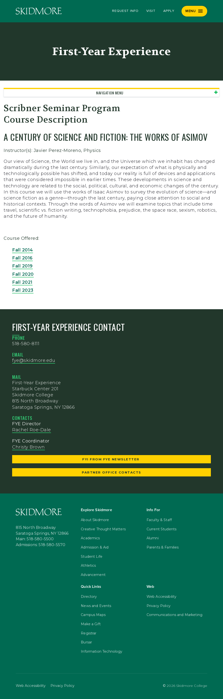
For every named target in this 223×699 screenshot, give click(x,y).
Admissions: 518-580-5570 (41, 545)
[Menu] (194, 11)
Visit (151, 11)
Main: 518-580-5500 (35, 539)
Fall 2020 (23, 274)
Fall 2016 (22, 258)
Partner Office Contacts (111, 472)
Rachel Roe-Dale (31, 430)
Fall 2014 (22, 250)
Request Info (125, 11)
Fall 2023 (22, 290)
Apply (168, 11)
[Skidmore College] (39, 11)
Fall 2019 (22, 266)
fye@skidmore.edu (33, 360)
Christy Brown (28, 447)
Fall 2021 (22, 282)
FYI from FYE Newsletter (111, 459)
